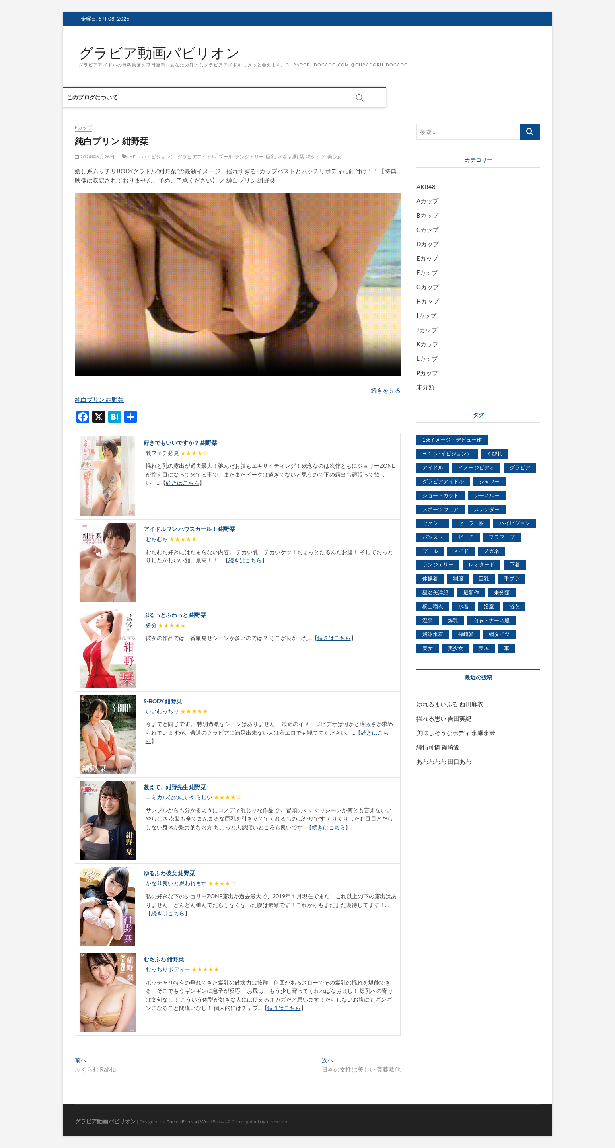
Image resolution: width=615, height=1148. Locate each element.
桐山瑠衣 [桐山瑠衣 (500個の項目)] (432, 606)
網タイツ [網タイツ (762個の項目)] (499, 634)
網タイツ (315, 157)
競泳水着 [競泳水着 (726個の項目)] (432, 634)
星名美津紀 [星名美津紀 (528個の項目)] (435, 593)
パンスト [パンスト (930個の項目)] (432, 537)
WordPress (212, 1122)
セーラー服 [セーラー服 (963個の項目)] (471, 523)
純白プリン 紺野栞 (99, 399)
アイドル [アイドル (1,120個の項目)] (432, 467)
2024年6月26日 (95, 157)
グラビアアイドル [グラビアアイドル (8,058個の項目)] (443, 481)
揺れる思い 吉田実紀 (443, 718)
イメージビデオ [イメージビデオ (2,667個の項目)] (476, 467)
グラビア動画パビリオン (159, 53)
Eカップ (427, 258)
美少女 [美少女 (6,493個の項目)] (455, 648)
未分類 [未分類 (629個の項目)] (502, 593)
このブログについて (104, 97)
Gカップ (427, 287)
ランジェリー (249, 157)
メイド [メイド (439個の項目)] (461, 551)
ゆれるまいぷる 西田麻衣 (449, 704)
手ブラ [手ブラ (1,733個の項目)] (512, 579)
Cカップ (427, 229)
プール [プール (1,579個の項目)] (430, 551)
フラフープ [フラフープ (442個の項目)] (502, 537)
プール (225, 157)
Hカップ (427, 301)
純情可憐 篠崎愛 (437, 747)
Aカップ (427, 201)
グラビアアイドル (196, 157)
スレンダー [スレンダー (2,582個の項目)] (487, 509)
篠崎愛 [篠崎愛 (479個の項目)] (466, 634)
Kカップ (427, 344)
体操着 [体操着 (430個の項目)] (430, 579)
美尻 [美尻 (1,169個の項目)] (484, 648)
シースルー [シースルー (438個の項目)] (487, 495)
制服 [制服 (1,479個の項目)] (458, 579)
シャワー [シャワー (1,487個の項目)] (489, 481)
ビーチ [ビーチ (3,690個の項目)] (466, 537)
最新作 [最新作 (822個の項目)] (471, 593)
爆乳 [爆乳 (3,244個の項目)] (453, 620)
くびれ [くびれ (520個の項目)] (494, 454)
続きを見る (386, 390)
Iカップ (426, 315)
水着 (282, 157)
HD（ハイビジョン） (152, 157)
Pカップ (427, 373)
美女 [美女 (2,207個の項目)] (427, 648)
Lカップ (427, 358)
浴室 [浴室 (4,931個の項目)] (489, 606)
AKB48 (426, 187)
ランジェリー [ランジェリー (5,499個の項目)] (437, 565)
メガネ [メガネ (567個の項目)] (491, 551)
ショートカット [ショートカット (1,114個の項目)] (440, 495)
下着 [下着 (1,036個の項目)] (515, 565)
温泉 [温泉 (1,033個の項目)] (427, 620)
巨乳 (270, 157)
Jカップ (426, 330)
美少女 (334, 157)
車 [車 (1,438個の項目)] (506, 648)
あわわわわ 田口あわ (443, 761)
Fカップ (83, 128)
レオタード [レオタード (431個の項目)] (481, 565)
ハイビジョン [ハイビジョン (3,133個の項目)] (514, 523)
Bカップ (427, 215)
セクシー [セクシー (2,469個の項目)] (432, 523)
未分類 (425, 387)
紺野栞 (296, 157)
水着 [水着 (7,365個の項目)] (463, 606)
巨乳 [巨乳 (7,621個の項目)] (484, 579)
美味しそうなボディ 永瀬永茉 (455, 732)
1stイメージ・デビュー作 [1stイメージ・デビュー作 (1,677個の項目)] (452, 440)
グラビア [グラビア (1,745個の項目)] (520, 467)
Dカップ (427, 244)
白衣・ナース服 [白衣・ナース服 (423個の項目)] (491, 620)
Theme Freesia (182, 1122)
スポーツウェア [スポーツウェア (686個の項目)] (440, 509)
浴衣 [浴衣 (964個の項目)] (514, 606)
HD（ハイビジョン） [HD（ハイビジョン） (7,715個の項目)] (447, 454)
